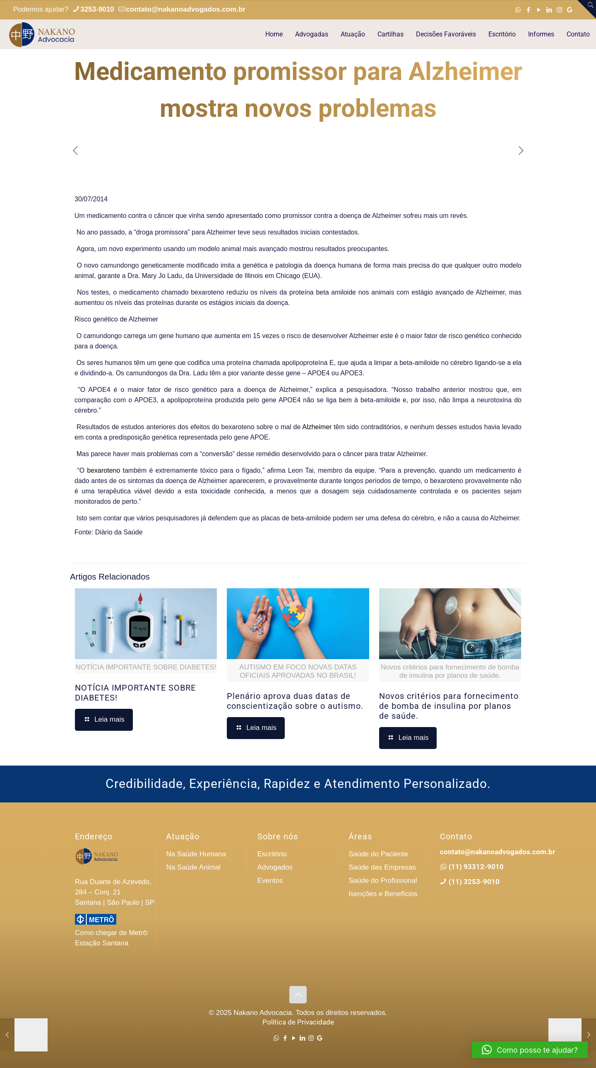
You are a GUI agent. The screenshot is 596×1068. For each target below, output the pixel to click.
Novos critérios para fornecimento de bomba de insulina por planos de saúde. (449, 706)
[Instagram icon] (559, 9)
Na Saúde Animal (193, 867)
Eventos (270, 880)
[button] (530, 1049)
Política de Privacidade (298, 1022)
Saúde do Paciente (378, 854)
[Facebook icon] (528, 9)
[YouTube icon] (539, 9)
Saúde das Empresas (382, 867)
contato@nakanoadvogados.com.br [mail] (186, 9)
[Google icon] (570, 9)
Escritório (272, 854)
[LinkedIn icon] (549, 9)
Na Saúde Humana (196, 854)
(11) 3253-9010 (473, 881)
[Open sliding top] (586, 9)
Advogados (275, 867)
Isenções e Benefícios (382, 894)
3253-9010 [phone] (97, 9)
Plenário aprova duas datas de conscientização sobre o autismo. (295, 701)
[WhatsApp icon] (518, 9)
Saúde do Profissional (382, 880)
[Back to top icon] (298, 994)
